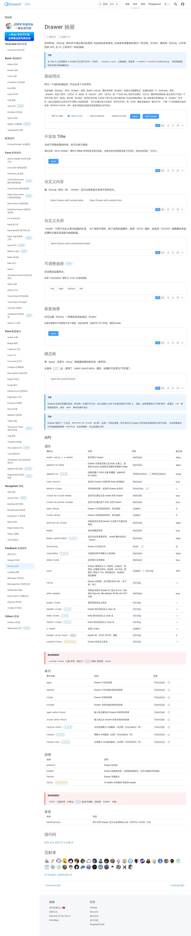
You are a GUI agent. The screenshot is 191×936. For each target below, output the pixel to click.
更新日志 (53, 911)
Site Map (53, 920)
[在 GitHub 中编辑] (173, 125)
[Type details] (147, 488)
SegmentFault (97, 924)
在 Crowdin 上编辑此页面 (58, 874)
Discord (94, 911)
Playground (155, 4)
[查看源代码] (182, 125)
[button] (175, 4)
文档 (69, 842)
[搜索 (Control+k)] (108, 4)
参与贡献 (94, 920)
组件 (135, 4)
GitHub (93, 907)
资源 (143, 4)
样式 (59, 842)
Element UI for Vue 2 (60, 916)
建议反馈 (94, 916)
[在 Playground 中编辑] (168, 125)
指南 (127, 4)
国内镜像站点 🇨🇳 (57, 907)
